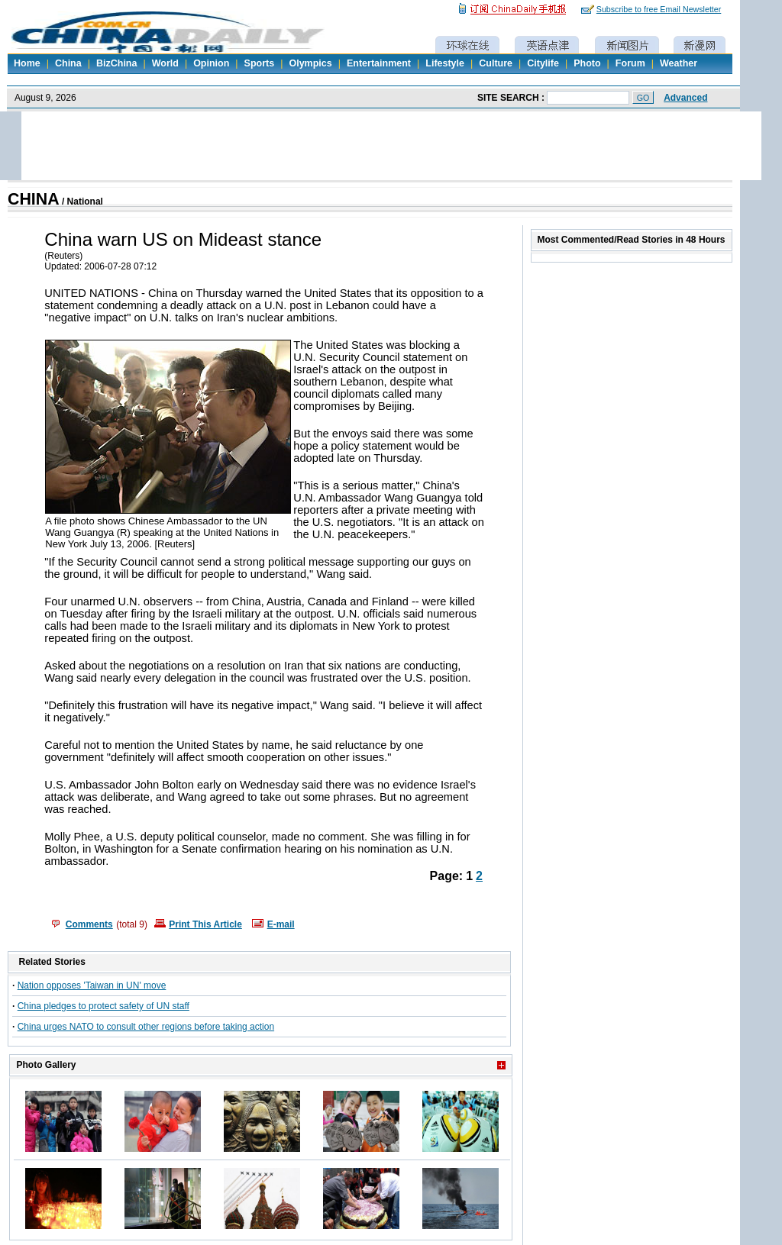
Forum (630, 63)
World (165, 63)
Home (27, 63)
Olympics (310, 63)
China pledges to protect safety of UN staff (103, 1006)
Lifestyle (444, 63)
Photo (587, 63)
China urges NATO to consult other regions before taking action (146, 1026)
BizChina (116, 63)
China (68, 63)
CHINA (34, 199)
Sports (259, 63)
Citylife (543, 63)
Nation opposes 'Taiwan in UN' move (92, 985)
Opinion (211, 63)
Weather (678, 63)
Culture (495, 63)
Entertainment (379, 63)
